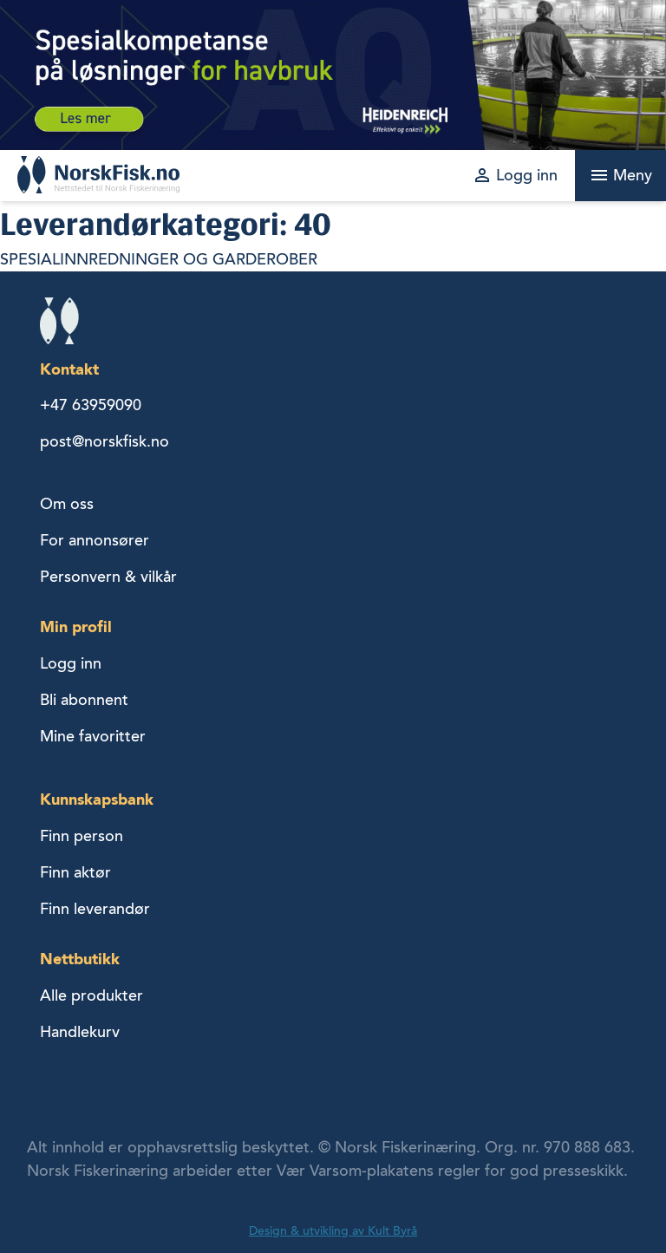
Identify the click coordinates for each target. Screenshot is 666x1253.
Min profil (76, 626)
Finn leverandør (95, 908)
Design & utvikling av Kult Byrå (333, 1231)
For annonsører (94, 540)
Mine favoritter (93, 736)
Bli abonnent (84, 699)
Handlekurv (80, 1031)
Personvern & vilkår (108, 576)
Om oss (67, 503)
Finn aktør (75, 872)
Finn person (81, 835)
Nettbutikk (80, 959)
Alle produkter (91, 995)
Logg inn (70, 663)
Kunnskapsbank (96, 799)
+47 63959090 (90, 404)
